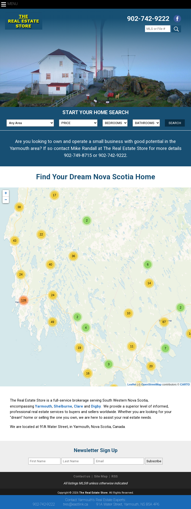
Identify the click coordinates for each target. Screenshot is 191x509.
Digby (96, 406)
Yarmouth (43, 406)
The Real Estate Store (93, 492)
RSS (114, 476)
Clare (78, 406)
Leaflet (131, 384)
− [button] (5, 200)
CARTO (185, 384)
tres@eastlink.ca (75, 504)
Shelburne (63, 406)
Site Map (101, 476)
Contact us (81, 476)
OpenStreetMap (151, 384)
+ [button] (5, 193)
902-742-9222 (148, 19)
